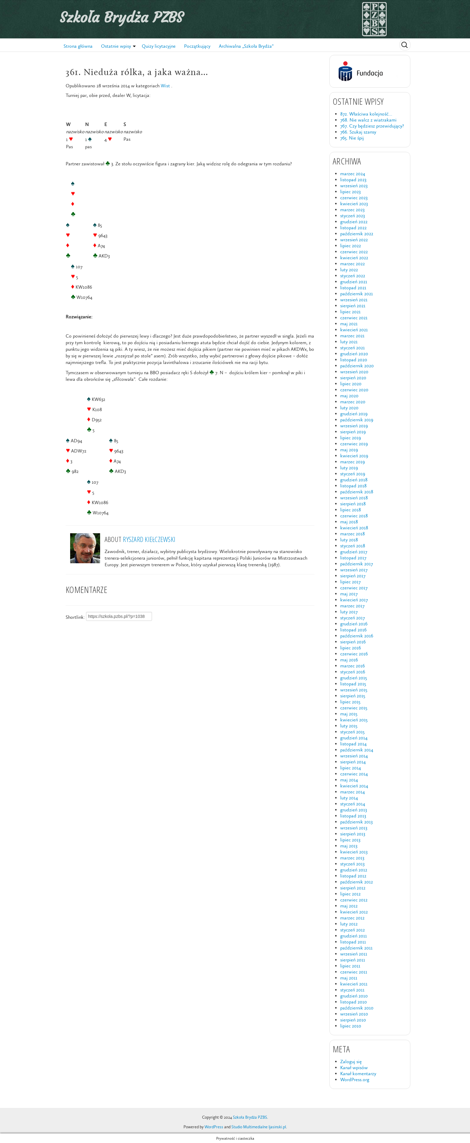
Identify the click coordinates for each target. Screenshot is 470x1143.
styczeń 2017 (352, 618)
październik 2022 (356, 233)
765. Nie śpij (352, 138)
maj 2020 (349, 396)
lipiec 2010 (350, 1026)
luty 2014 (349, 798)
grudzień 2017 (353, 552)
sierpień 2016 (353, 642)
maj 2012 (349, 906)
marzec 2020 (352, 402)
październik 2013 (356, 822)
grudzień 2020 (354, 353)
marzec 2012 (352, 918)
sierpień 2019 (353, 432)
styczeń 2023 (352, 215)
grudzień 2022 (353, 221)
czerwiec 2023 (353, 197)
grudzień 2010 (354, 996)
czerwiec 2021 (353, 317)
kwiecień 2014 (354, 786)
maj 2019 (349, 450)
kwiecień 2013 (353, 852)
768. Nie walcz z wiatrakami (368, 120)
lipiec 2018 (350, 510)
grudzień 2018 (353, 480)
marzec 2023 (352, 209)
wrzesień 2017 (353, 570)
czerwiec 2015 (353, 708)
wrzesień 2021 (353, 299)
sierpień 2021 (352, 305)
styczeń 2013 (352, 864)
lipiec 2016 (350, 648)
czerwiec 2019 (354, 444)
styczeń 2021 (352, 347)
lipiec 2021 (350, 311)
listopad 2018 (353, 486)
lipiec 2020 (350, 384)
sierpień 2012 (352, 888)
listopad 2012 (353, 876)
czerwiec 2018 (354, 516)
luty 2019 (349, 468)
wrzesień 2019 (354, 426)
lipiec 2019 (350, 438)
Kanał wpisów (354, 1067)
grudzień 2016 (353, 624)
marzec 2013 (352, 858)
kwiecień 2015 (353, 720)
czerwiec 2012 (353, 900)
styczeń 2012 (352, 930)
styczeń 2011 (352, 990)
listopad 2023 (353, 179)
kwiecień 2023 (354, 203)
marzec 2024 (352, 173)
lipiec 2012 (350, 894)
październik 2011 (356, 948)
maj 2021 (349, 323)
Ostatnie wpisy (116, 46)
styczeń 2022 (352, 275)
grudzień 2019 (353, 414)
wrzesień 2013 (353, 828)
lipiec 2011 (350, 966)
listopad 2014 (353, 744)
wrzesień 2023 (353, 185)
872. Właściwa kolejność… (366, 114)
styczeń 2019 (352, 474)
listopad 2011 (353, 942)
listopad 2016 (353, 630)
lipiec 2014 (350, 768)
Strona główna (78, 46)
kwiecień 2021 (354, 329)
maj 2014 (349, 780)
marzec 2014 (352, 792)
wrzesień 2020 (354, 371)
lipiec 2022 (350, 245)
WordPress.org (354, 1079)
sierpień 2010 (353, 1020)
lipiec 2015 (350, 702)
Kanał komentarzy (358, 1073)
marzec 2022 (352, 263)
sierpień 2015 (352, 696)
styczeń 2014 (352, 804)
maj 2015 (348, 714)
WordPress (213, 1126)
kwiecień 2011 (353, 984)
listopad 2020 (353, 359)
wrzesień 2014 (354, 756)
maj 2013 (348, 846)
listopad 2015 (353, 684)
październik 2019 (356, 420)
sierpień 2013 (352, 834)
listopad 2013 (353, 816)
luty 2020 (349, 408)
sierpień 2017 (352, 576)
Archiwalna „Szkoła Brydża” (246, 46)
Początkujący (197, 46)
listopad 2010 (353, 1002)
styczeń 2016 (352, 672)
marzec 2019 (352, 462)
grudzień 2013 (353, 810)
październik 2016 (356, 636)
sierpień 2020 (353, 377)
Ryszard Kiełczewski (149, 539)
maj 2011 (348, 978)
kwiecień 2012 (354, 912)
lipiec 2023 (350, 191)
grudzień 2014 (353, 738)
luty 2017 (349, 612)
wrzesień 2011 (353, 954)
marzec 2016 (352, 666)
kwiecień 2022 (354, 257)
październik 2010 (356, 1008)
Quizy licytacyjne (159, 46)
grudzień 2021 (353, 281)
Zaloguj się (351, 1061)
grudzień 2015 (353, 678)
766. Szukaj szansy (358, 132)
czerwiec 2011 (353, 972)
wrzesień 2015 (353, 690)
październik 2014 (356, 750)
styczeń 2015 (352, 732)
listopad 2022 (353, 227)
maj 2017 (349, 594)
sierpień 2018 (353, 504)
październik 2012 (356, 882)
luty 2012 (349, 924)
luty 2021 (349, 341)
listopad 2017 (353, 558)
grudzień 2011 (353, 936)
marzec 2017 (352, 606)
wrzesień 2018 (354, 498)
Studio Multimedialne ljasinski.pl (258, 1126)
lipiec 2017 (350, 582)
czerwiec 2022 (354, 251)
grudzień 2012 (353, 870)
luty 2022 (349, 269)
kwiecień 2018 (354, 528)
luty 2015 (348, 726)
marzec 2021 (352, 335)
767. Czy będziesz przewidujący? (372, 126)
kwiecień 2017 (354, 600)
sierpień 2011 (352, 960)
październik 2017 (356, 564)
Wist (165, 86)
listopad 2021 (353, 287)
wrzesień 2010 (354, 1014)
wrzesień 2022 (354, 239)
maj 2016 (349, 660)
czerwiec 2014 (354, 774)
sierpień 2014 (353, 762)
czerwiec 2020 (354, 390)
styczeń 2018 (352, 546)
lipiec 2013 (350, 840)
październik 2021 (356, 293)
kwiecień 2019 (354, 456)
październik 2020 (357, 365)
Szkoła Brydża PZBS (121, 17)
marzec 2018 (352, 534)
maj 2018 (349, 522)
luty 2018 (349, 540)
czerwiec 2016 (354, 654)
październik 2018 (356, 492)
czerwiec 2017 (353, 588)
